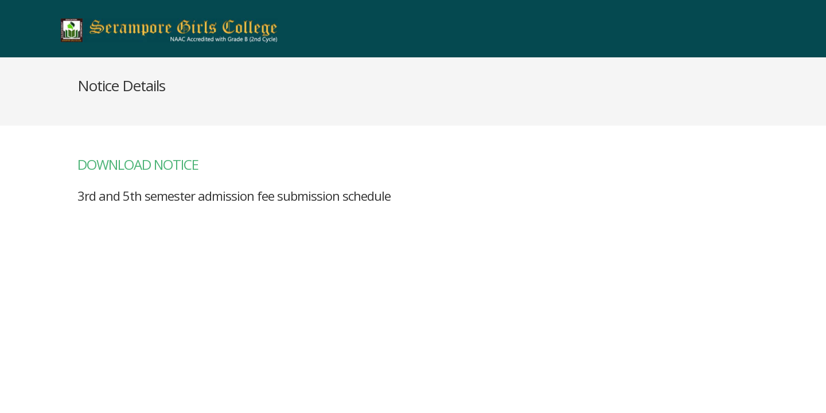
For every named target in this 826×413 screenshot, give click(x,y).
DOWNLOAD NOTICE (137, 164)
